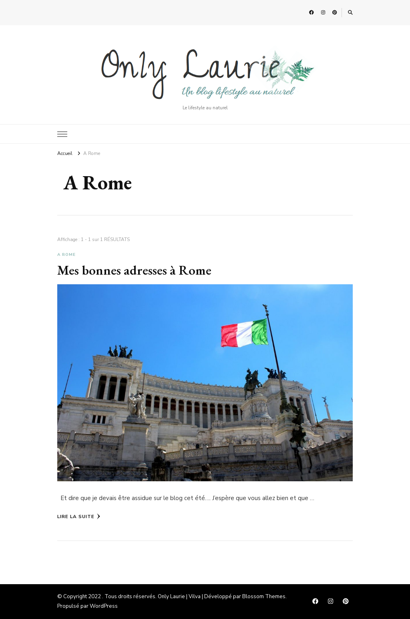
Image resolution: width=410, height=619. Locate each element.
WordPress (104, 606)
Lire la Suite (78, 516)
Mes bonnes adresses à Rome (134, 270)
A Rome (66, 254)
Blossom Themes (263, 596)
